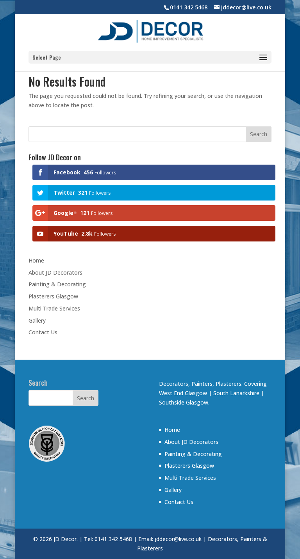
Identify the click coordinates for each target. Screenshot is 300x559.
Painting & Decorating (57, 284)
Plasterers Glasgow (53, 296)
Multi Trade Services (54, 308)
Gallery (37, 320)
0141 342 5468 (188, 7)
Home (36, 260)
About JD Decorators (55, 272)
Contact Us (43, 332)
